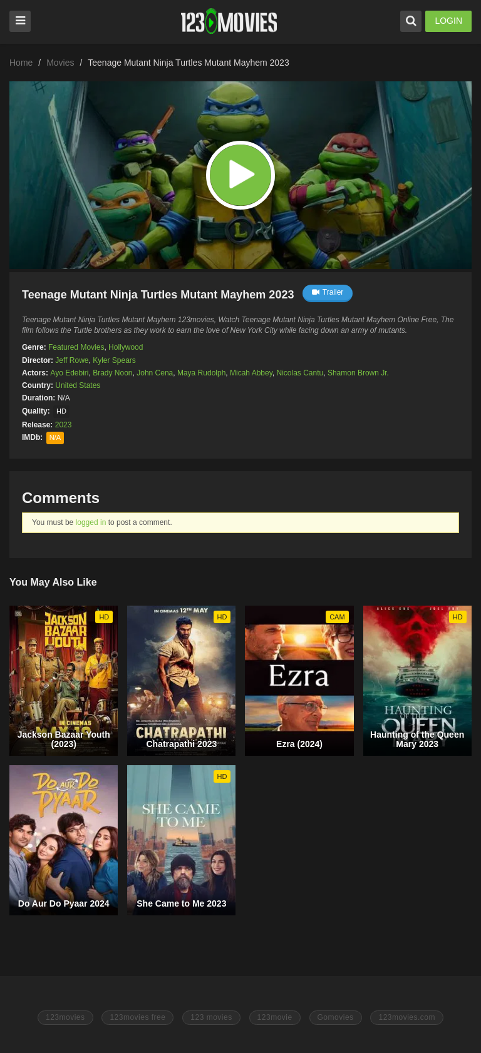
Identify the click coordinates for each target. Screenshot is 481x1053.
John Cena (155, 373)
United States (77, 385)
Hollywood (125, 347)
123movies (65, 1017)
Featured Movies (76, 347)
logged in (91, 522)
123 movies (211, 1017)
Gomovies (336, 1017)
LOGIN (448, 21)
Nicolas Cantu (300, 373)
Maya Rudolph (201, 373)
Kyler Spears (114, 360)
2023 (63, 424)
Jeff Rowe (71, 360)
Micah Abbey (251, 373)
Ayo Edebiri (69, 373)
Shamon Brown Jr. (358, 373)
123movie (274, 1017)
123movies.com (406, 1017)
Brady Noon (112, 373)
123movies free (137, 1017)
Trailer (328, 292)
